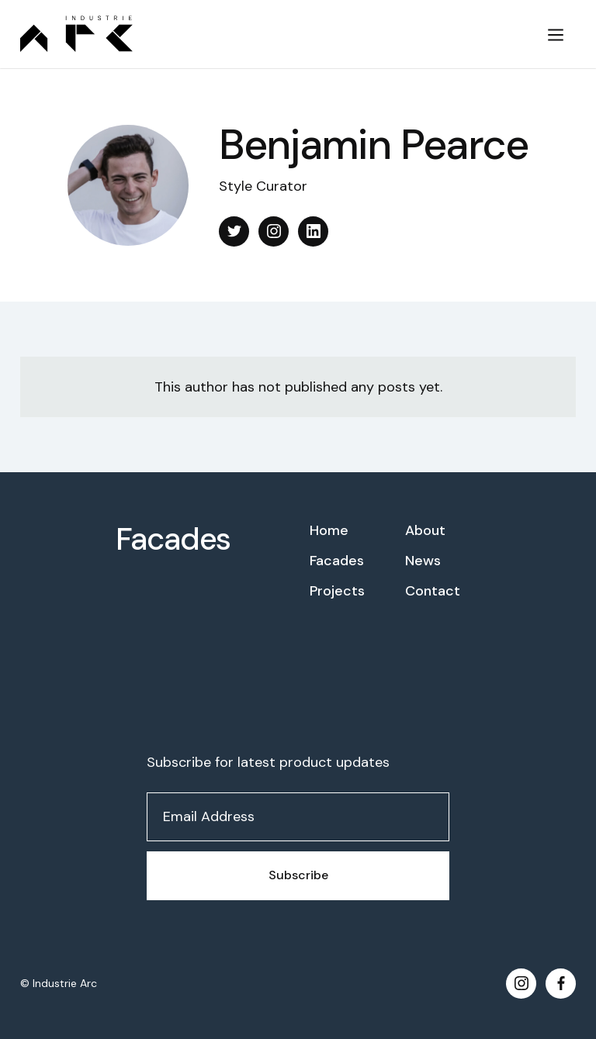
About (425, 530)
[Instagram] (273, 231)
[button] (555, 34)
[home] (271, 34)
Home (329, 530)
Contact (432, 591)
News (423, 560)
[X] (234, 231)
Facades (173, 538)
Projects (337, 591)
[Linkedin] (313, 231)
